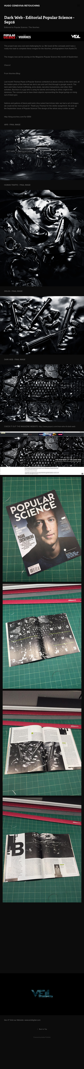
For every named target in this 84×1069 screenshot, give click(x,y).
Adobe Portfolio (46, 1037)
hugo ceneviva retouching (23, 5)
